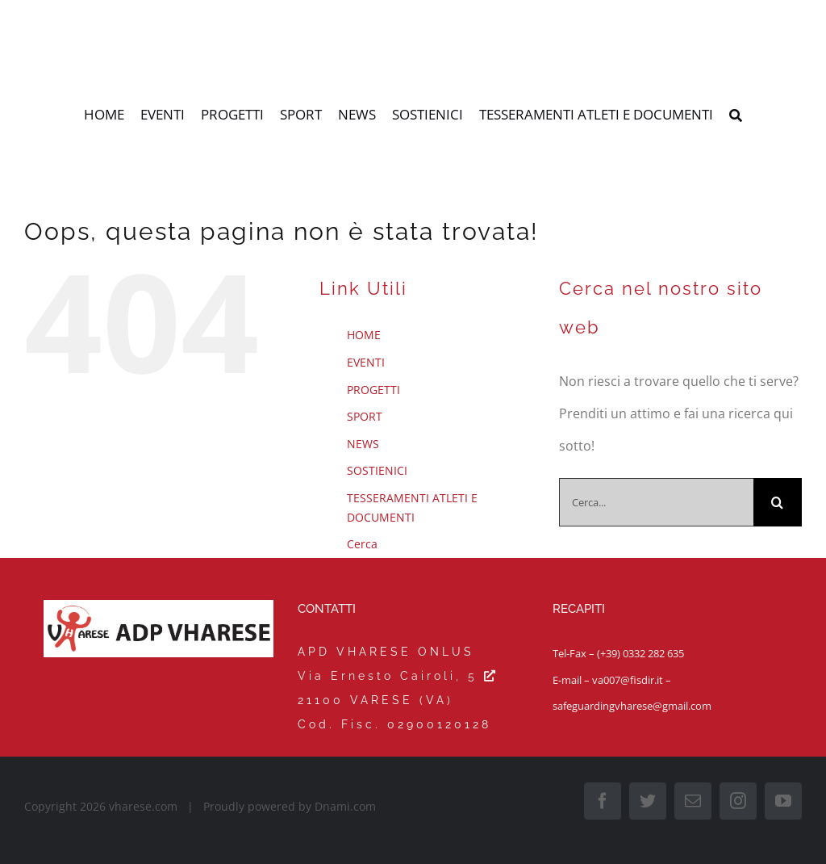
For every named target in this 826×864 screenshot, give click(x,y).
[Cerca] (735, 116)
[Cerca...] (656, 502)
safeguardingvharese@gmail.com (632, 705)
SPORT (364, 416)
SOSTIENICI (377, 470)
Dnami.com (345, 806)
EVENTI (366, 362)
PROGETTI (373, 389)
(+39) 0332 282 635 (640, 653)
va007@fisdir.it (627, 680)
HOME (364, 334)
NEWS (363, 443)
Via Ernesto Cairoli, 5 (398, 675)
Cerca (362, 544)
